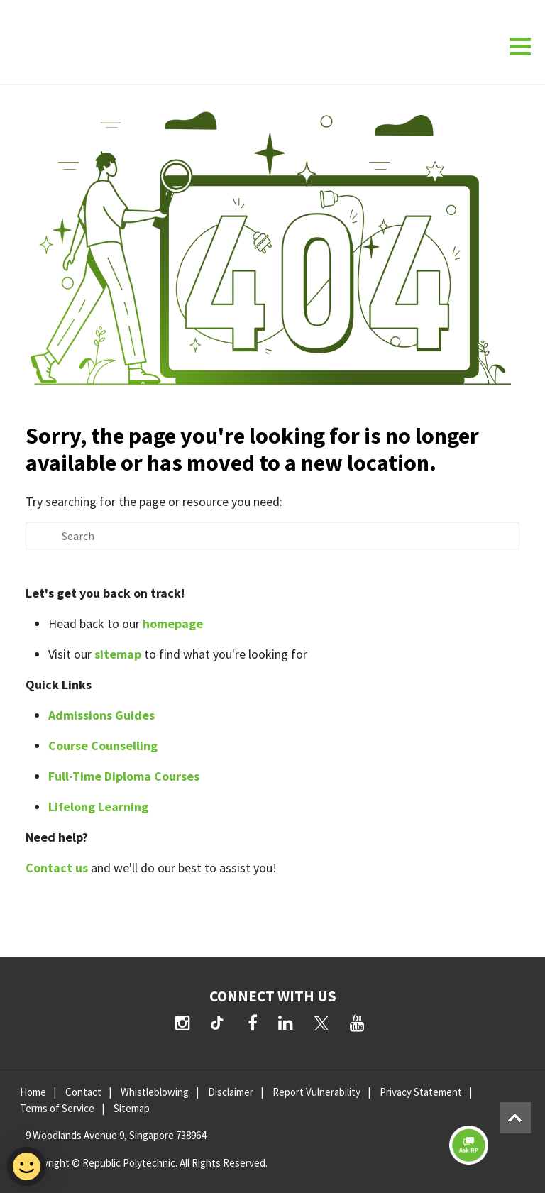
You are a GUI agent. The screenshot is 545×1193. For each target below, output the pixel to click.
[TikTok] (220, 1025)
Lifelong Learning (98, 806)
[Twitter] (321, 1023)
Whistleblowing (155, 1092)
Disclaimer (230, 1092)
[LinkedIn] (285, 1023)
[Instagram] (182, 1023)
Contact (83, 1092)
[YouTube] (357, 1023)
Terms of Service (57, 1108)
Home (33, 1092)
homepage (173, 623)
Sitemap (132, 1108)
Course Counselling (103, 745)
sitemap (117, 654)
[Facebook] (253, 1023)
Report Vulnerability (316, 1092)
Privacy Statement (421, 1092)
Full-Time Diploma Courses (123, 776)
